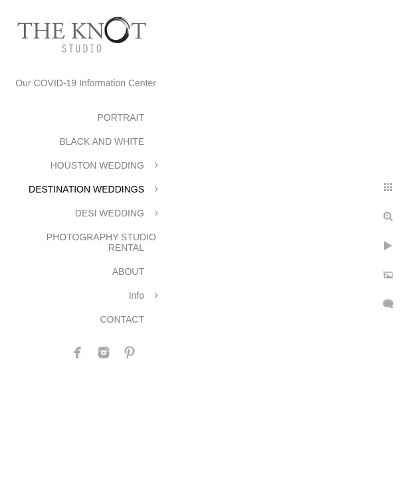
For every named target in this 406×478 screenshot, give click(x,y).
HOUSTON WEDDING (97, 165)
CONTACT (122, 319)
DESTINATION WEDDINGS (86, 189)
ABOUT (128, 271)
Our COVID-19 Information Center (85, 83)
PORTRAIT (120, 117)
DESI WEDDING (109, 213)
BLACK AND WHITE (101, 141)
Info (136, 295)
